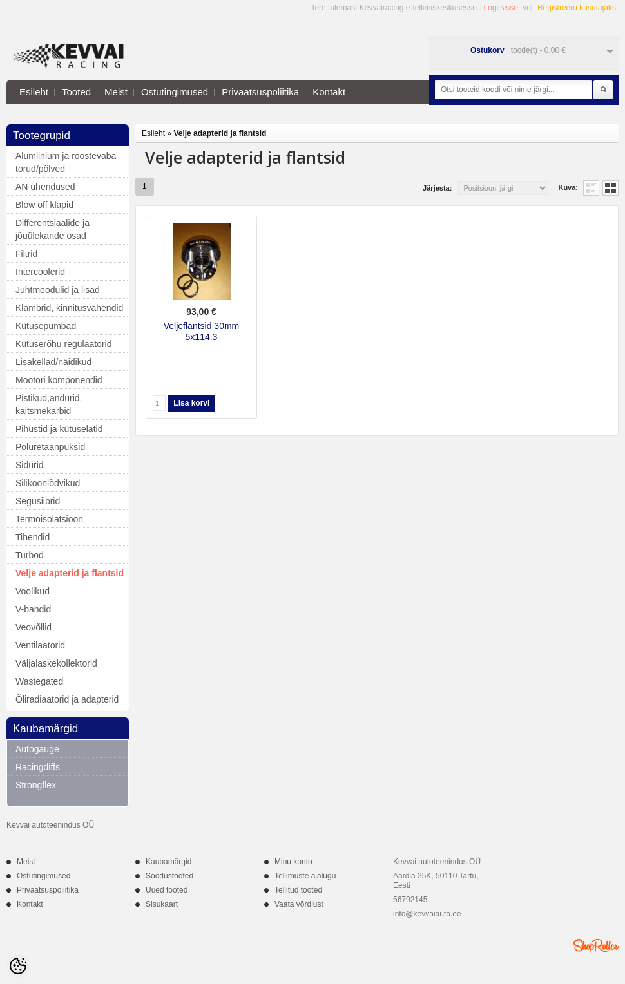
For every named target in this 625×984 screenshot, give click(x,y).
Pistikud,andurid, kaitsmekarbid (48, 404)
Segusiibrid (37, 501)
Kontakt (328, 91)
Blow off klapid (44, 205)
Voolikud (32, 591)
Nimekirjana (591, 188)
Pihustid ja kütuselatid (58, 429)
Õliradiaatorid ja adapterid (67, 699)
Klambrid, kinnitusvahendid (69, 308)
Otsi (603, 90)
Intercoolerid (40, 272)
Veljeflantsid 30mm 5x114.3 (202, 331)
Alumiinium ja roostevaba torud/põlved (65, 162)
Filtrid (26, 254)
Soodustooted (169, 875)
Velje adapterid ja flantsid (69, 573)
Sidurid (29, 465)
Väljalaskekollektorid (56, 663)
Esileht (33, 91)
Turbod (29, 555)
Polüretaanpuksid (50, 447)
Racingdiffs (37, 767)
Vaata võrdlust (298, 904)
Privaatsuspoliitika (260, 91)
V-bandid (33, 609)
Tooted (76, 91)
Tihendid (32, 537)
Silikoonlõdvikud (47, 483)
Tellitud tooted (298, 889)
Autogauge (37, 749)
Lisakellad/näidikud (53, 362)
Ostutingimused (174, 91)
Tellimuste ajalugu (305, 875)
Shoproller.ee (596, 945)
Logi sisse (501, 7)
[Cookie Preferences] (18, 966)
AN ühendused (45, 187)
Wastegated (39, 681)
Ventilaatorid (40, 645)
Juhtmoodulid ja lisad (57, 290)
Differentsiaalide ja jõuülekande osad (52, 229)
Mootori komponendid (58, 380)
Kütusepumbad (45, 326)
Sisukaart (162, 904)
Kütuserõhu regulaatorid (63, 344)
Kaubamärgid (168, 861)
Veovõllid (33, 627)
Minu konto (293, 861)
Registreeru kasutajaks (576, 7)
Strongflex (35, 785)
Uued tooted (167, 889)
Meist (116, 91)
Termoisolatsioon (49, 519)
